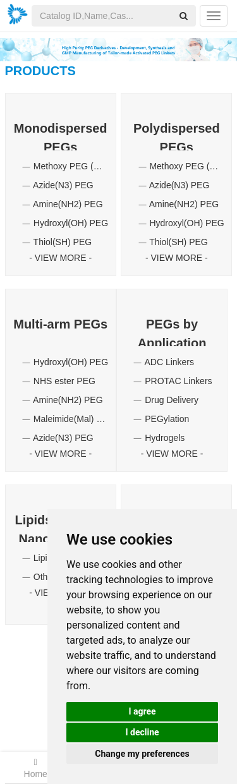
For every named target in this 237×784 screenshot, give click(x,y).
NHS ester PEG (64, 381)
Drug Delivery (171, 400)
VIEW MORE (61, 258)
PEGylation (167, 419)
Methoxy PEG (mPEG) (78, 166)
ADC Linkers (169, 362)
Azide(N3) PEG (63, 185)
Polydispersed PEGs (176, 135)
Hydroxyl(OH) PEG (70, 223)
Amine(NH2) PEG (67, 204)
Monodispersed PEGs (60, 135)
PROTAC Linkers (178, 381)
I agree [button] (141, 711)
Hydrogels (165, 438)
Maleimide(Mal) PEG (74, 419)
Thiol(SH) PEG (62, 242)
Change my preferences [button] (142, 754)
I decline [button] (142, 732)
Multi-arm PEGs (60, 324)
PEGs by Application (172, 331)
